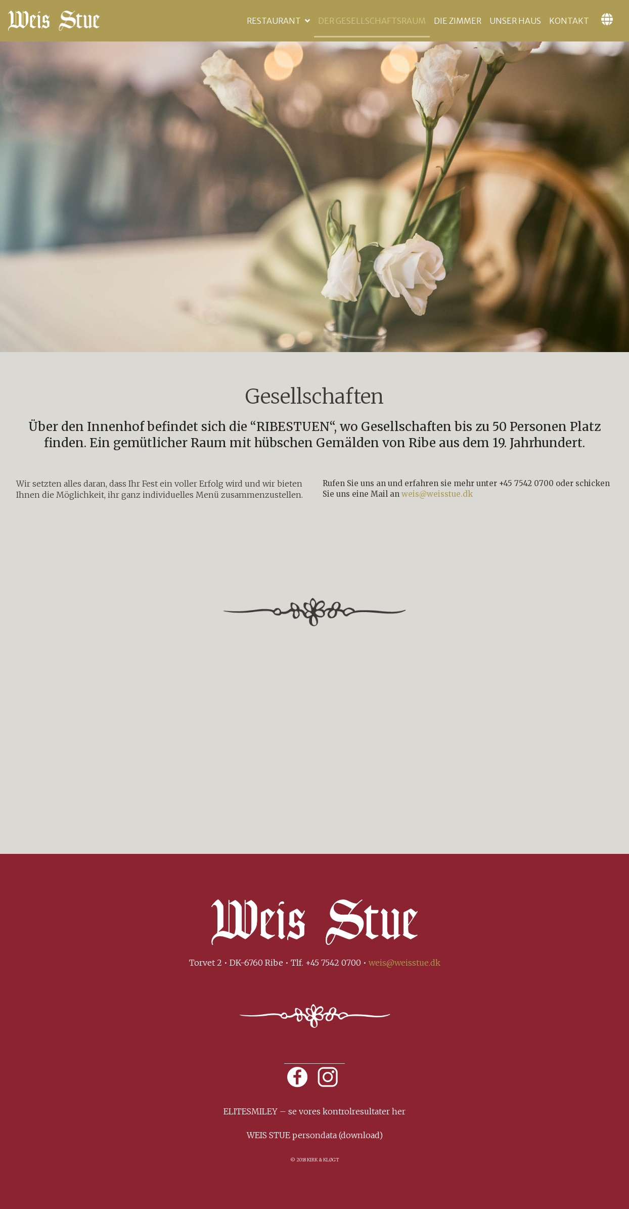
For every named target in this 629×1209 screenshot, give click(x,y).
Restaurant (274, 21)
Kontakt (569, 21)
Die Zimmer (457, 21)
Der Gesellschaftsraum (372, 21)
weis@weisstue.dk (437, 494)
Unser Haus (515, 21)
